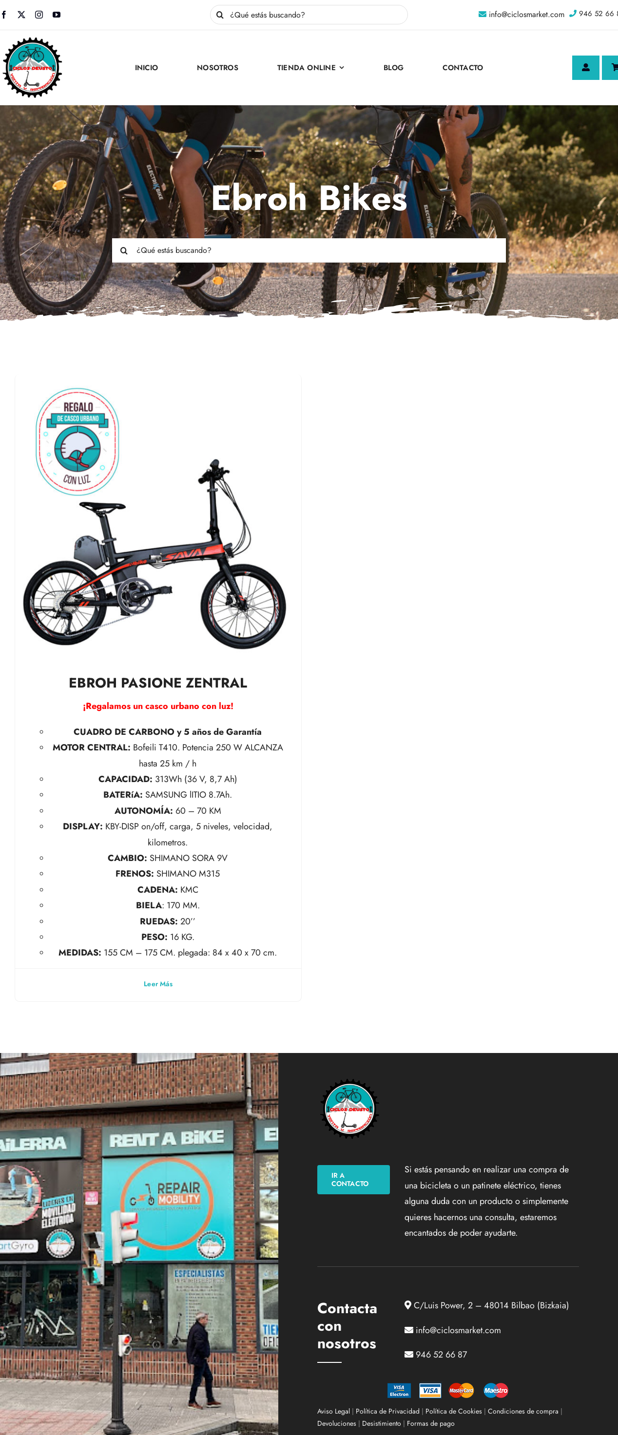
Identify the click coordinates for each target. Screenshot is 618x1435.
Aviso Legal (333, 1411)
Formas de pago (431, 1423)
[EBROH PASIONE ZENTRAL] (158, 382)
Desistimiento (381, 1423)
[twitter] (21, 15)
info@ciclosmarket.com (526, 14)
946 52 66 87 (441, 1354)
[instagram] (39, 15)
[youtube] (56, 15)
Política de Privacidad (388, 1411)
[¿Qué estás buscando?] (309, 14)
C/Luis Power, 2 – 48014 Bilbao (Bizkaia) (491, 1305)
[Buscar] (220, 14)
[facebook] (4, 15)
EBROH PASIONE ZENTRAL (158, 683)
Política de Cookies (453, 1411)
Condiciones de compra (523, 1411)
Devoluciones (336, 1423)
